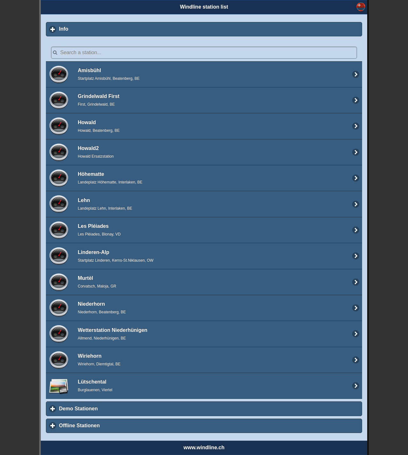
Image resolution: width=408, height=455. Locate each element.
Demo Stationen (108, 408)
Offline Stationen (109, 425)
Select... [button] (361, 6)
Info (93, 29)
